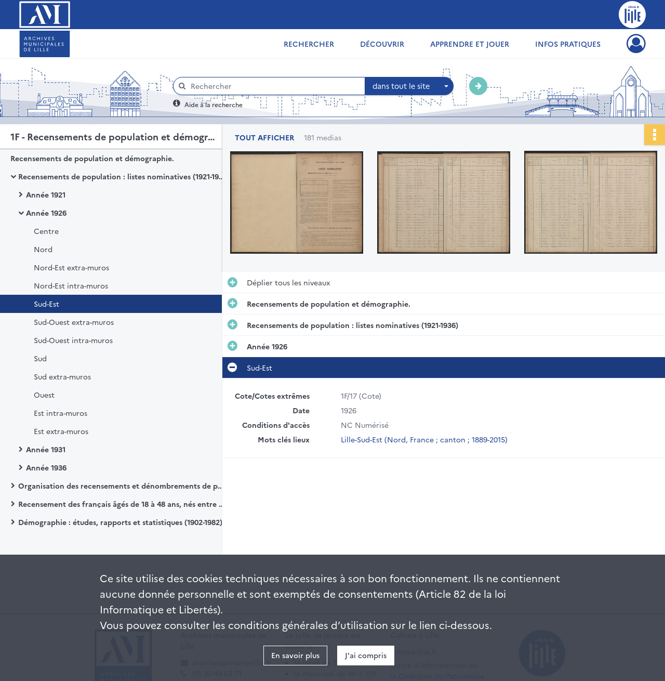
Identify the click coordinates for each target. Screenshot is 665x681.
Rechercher (309, 43)
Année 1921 (45, 194)
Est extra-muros (61, 431)
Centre (46, 231)
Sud (40, 358)
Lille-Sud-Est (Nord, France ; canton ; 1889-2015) (424, 439)
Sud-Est (46, 303)
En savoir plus (295, 655)
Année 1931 (45, 449)
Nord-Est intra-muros (71, 285)
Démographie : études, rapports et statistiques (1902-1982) (120, 522)
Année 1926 (46, 212)
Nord (43, 249)
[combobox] (409, 86)
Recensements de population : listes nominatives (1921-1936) (122, 176)
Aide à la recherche (213, 104)
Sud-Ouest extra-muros (74, 322)
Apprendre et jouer (469, 43)
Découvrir (382, 43)
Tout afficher (264, 137)
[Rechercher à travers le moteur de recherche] (274, 86)
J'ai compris (366, 655)
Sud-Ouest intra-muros (73, 340)
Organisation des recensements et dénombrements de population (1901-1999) (122, 485)
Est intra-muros (60, 413)
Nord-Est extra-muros (71, 267)
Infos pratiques (568, 43)
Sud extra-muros (62, 376)
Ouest (44, 394)
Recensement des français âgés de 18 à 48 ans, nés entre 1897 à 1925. (122, 504)
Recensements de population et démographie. (92, 158)
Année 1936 (46, 467)
